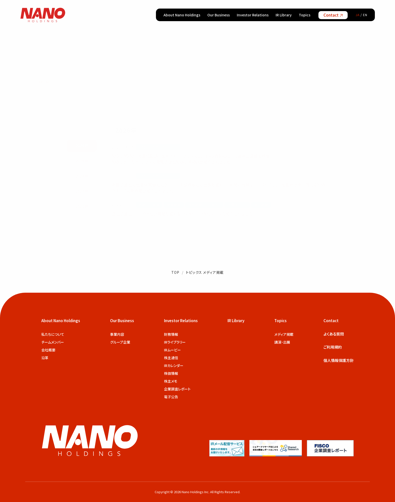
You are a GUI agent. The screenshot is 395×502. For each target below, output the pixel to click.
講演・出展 (282, 342)
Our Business (218, 14)
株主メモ (170, 381)
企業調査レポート (177, 388)
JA (358, 14)
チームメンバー (52, 342)
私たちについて (52, 334)
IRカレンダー (173, 365)
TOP (175, 272)
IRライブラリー (175, 342)
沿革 (44, 357)
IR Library (284, 14)
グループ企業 (120, 342)
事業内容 (117, 334)
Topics (304, 14)
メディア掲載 (283, 334)
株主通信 (171, 357)
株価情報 (171, 373)
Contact (333, 15)
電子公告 (171, 396)
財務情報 (171, 334)
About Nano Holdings (181, 14)
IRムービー (172, 349)
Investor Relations (253, 14)
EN (365, 14)
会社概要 (48, 349)
